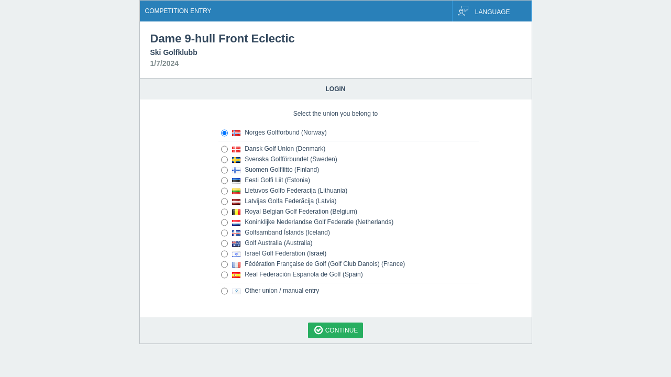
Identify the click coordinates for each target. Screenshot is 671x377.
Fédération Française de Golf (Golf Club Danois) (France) (313, 264)
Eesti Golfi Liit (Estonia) (265, 180)
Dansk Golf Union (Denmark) (273, 149)
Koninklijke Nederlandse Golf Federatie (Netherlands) (307, 222)
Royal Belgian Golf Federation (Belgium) (289, 212)
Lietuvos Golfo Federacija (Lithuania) (284, 191)
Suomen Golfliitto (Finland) (270, 170)
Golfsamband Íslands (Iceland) (275, 233)
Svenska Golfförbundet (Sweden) (279, 159)
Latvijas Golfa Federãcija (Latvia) (279, 201)
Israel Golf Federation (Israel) (274, 254)
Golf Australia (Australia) (267, 243)
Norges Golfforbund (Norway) (274, 133)
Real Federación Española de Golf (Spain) (292, 275)
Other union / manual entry (270, 291)
